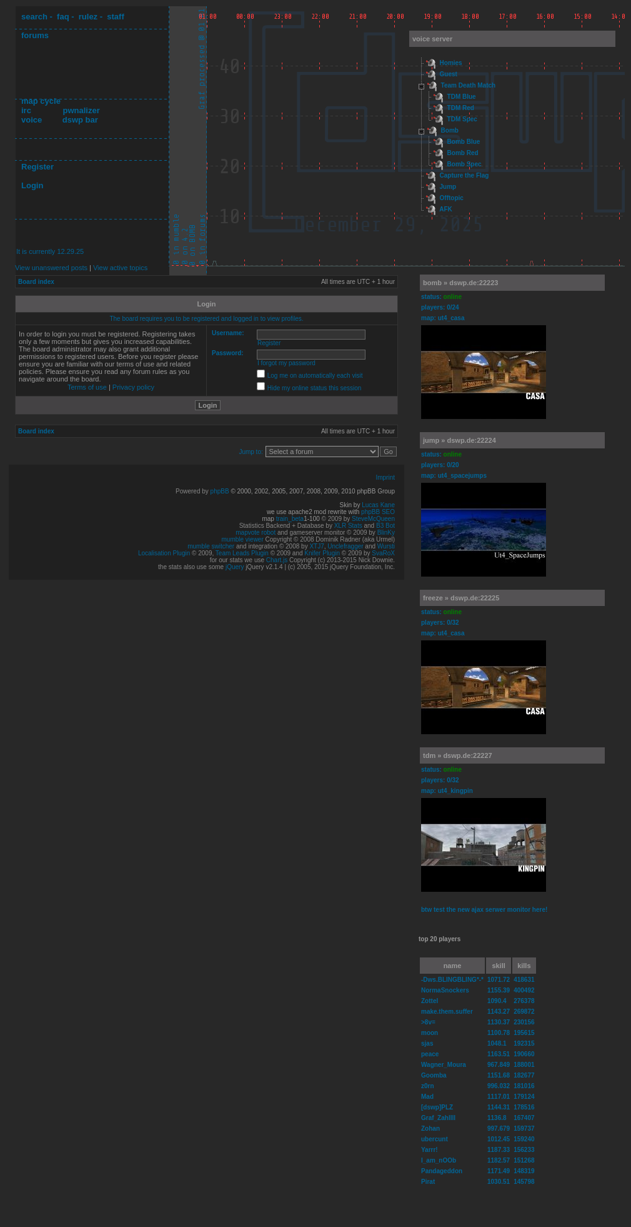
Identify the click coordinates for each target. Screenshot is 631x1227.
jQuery (235, 566)
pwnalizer (80, 110)
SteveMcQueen (373, 518)
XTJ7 (316, 546)
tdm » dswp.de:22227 (457, 755)
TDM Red (460, 107)
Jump (448, 186)
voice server (432, 39)
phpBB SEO (378, 511)
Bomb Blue (463, 141)
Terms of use (87, 387)
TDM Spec (462, 119)
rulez (88, 16)
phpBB (220, 491)
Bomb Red (463, 152)
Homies (451, 62)
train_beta (290, 518)
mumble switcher (210, 546)
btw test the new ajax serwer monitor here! (484, 909)
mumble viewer (243, 539)
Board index (36, 281)
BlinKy (386, 532)
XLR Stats (348, 525)
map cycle (41, 101)
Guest (448, 74)
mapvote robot (256, 532)
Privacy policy (133, 387)
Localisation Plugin (164, 553)
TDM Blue (461, 96)
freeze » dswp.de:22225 (461, 598)
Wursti (386, 546)
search (34, 16)
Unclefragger (345, 546)
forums (35, 35)
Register (37, 166)
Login (32, 185)
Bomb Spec (464, 164)
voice (31, 119)
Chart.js (276, 560)
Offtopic (452, 197)
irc (26, 110)
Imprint (385, 477)
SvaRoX (383, 553)
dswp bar (80, 119)
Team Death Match (468, 85)
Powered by (193, 491)
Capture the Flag (464, 175)
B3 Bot (385, 525)
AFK (445, 209)
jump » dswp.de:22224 (459, 440)
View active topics (120, 267)
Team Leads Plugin (242, 553)
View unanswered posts (51, 267)
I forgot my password (286, 363)
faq (63, 16)
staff (115, 16)
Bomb (450, 130)
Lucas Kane (378, 505)
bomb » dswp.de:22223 (460, 282)
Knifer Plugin (322, 553)
